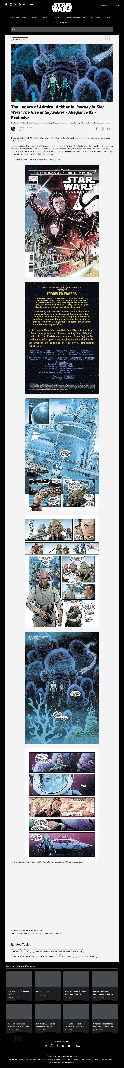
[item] (18, 17)
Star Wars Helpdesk (107, 1059)
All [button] (15, 29)
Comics (16, 951)
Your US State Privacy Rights (76, 1059)
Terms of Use (13, 1059)
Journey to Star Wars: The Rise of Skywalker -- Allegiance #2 (36, 159)
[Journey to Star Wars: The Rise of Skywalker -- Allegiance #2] (62, 159)
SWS (27, 951)
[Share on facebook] (97, 129)
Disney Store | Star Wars (93, 1059)
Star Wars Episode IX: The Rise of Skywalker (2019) (58, 951)
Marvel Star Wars (86, 956)
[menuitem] (34, 17)
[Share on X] (103, 129)
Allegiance (67, 956)
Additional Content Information (27, 1059)
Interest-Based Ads (54, 1062)
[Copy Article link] (109, 129)
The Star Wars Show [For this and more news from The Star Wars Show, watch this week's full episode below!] (62, 514)
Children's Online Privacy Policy (57, 1059)
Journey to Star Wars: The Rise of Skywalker (34, 956)
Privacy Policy (42, 1059)
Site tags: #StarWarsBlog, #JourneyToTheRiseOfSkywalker (36, 933)
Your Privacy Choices (67, 1062)
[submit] (98, 5)
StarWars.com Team (25, 128)
